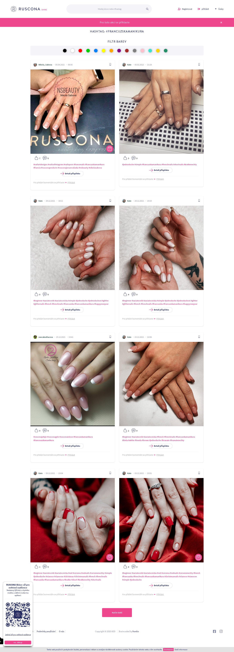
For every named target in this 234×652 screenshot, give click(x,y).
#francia (37, 167)
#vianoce (50, 576)
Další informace (181, 649)
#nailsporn (68, 164)
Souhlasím (168, 649)
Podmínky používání (46, 631)
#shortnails (178, 164)
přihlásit (205, 9)
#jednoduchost (95, 300)
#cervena (77, 573)
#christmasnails (81, 576)
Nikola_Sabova (45, 64)
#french (48, 304)
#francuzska (68, 304)
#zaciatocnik (48, 300)
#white (131, 440)
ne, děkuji (18, 642)
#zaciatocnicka (61, 300)
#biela (125, 440)
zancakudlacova (46, 337)
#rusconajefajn (40, 436)
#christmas (69, 576)
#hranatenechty (177, 440)
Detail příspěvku (71, 173)
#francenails (79, 164)
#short (74, 579)
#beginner (38, 300)
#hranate (165, 440)
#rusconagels (53, 436)
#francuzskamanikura (94, 164)
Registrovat (187, 9)
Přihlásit (71, 182)
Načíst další (117, 612)
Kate (129, 64)
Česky (221, 9)
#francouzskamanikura (43, 440)
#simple (138, 164)
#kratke (67, 579)
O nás (61, 631)
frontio (136, 631)
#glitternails (38, 304)
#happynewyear (101, 304)
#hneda (138, 440)
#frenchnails (167, 164)
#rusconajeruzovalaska (68, 167)
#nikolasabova (95, 167)
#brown (145, 440)
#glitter (105, 300)
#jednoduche (128, 164)
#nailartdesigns (40, 164)
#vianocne (58, 576)
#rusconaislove (66, 436)
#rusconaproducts (49, 167)
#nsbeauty (83, 167)
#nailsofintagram (55, 164)
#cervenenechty (97, 573)
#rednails (85, 573)
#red (70, 573)
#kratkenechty (190, 164)
